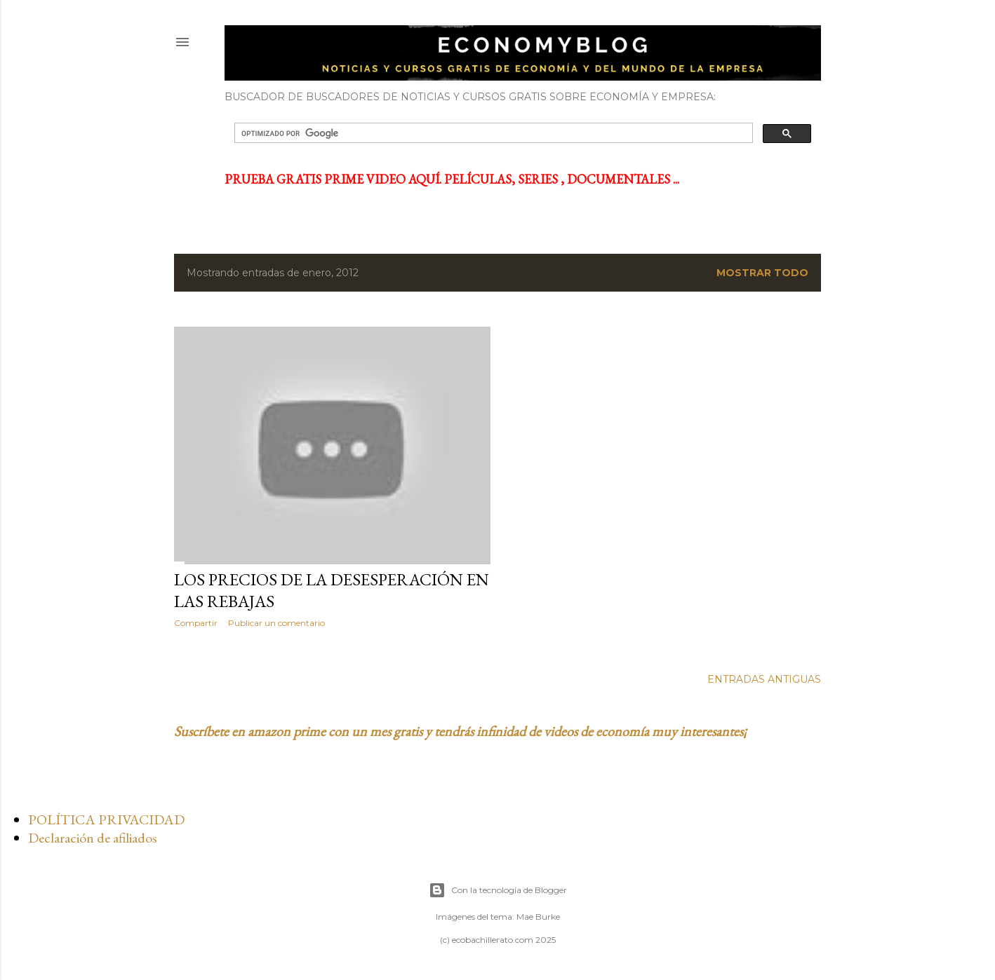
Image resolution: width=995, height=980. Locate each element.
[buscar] (492, 133)
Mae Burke (538, 916)
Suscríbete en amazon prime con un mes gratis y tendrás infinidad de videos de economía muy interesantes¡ (460, 731)
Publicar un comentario (276, 623)
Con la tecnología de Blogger (498, 890)
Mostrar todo (762, 272)
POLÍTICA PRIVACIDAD (106, 819)
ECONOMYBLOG (323, 41)
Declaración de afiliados (92, 838)
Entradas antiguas (764, 679)
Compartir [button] (196, 623)
